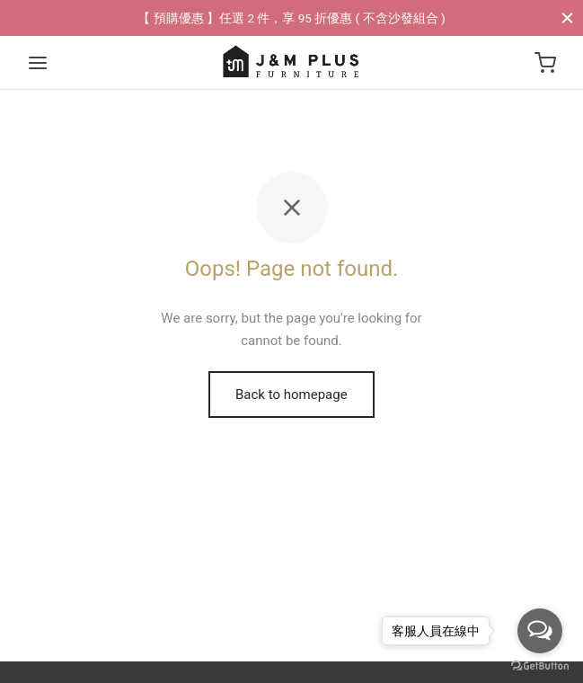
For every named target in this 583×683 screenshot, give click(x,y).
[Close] (567, 17)
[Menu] (38, 63)
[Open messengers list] (539, 630)
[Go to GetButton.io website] (540, 665)
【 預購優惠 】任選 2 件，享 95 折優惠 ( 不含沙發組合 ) (291, 18)
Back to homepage (291, 394)
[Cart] (545, 63)
